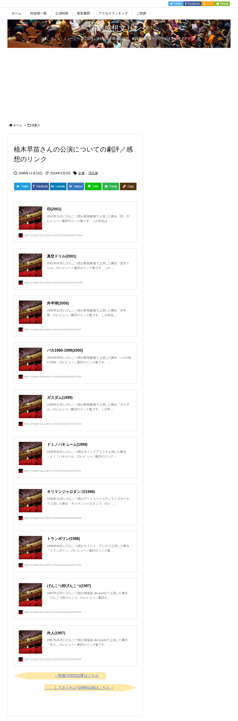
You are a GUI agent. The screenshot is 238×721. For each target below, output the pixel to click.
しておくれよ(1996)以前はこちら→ (84, 688)
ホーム (17, 125)
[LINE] (93, 186)
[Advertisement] (119, 82)
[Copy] (128, 186)
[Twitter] (22, 186)
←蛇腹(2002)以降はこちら (77, 676)
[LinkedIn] (58, 186)
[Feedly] (110, 186)
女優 (81, 173)
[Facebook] (40, 186)
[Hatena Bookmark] (75, 186)
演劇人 (35, 125)
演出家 (93, 173)
